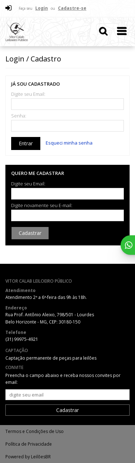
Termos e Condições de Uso (34, 431)
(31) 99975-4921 (21, 339)
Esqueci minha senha (69, 143)
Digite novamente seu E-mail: (41, 205)
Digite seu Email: (28, 94)
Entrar (26, 143)
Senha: (18, 115)
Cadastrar (30, 233)
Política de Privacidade (28, 444)
